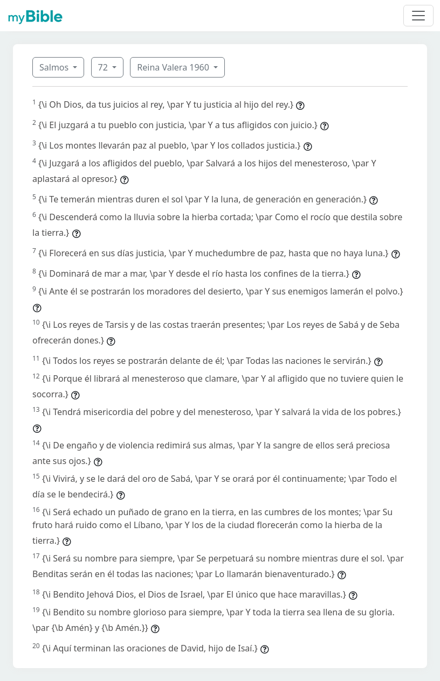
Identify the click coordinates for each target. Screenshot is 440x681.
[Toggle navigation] (418, 15)
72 (104, 67)
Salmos (55, 67)
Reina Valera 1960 (174, 67)
